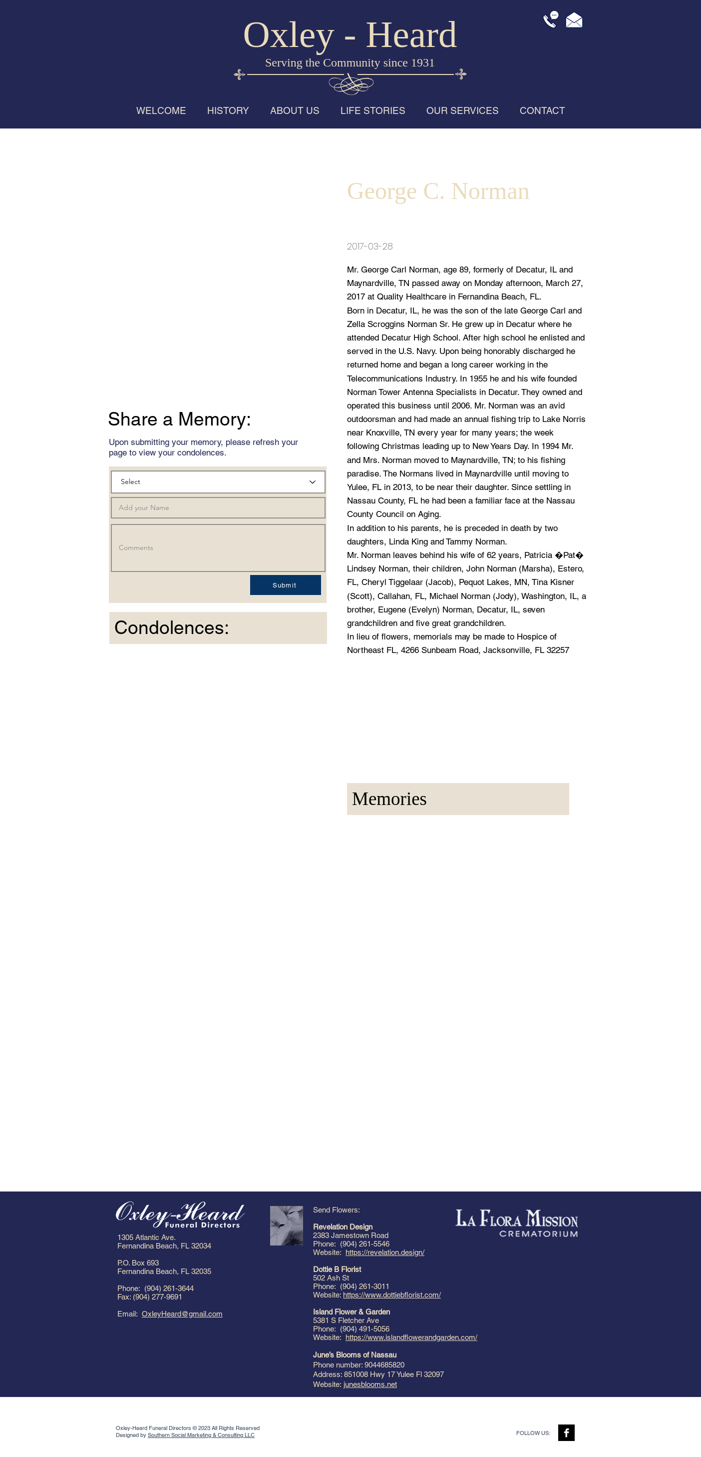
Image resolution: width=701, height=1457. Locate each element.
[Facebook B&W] (566, 1432)
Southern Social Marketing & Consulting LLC (201, 1435)
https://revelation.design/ (385, 1252)
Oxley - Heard (350, 34)
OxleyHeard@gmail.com (182, 1314)
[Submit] (285, 585)
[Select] (218, 482)
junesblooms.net (370, 1384)
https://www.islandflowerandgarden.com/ (411, 1337)
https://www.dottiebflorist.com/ (392, 1294)
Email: (129, 1314)
